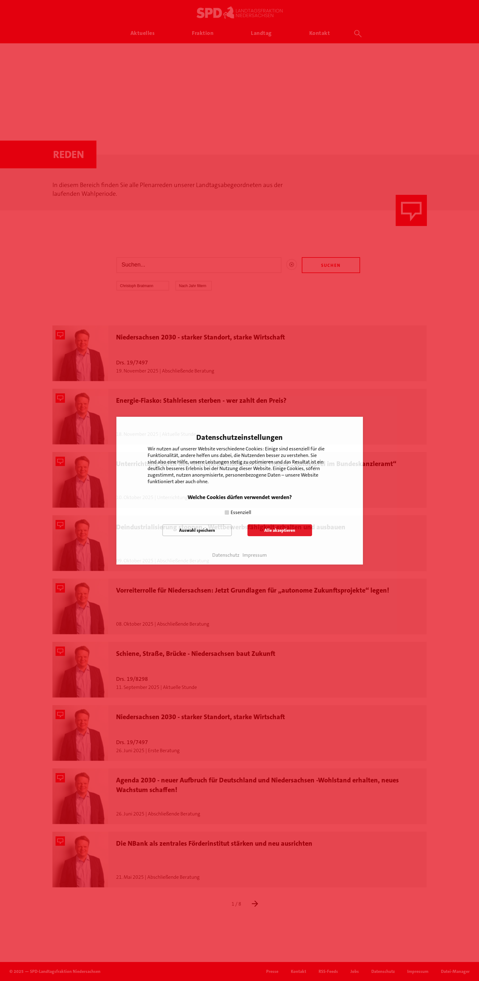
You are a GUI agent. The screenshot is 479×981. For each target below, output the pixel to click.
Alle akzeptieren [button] (279, 530)
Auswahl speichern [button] (197, 530)
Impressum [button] (254, 555)
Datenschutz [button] (225, 555)
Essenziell (241, 512)
